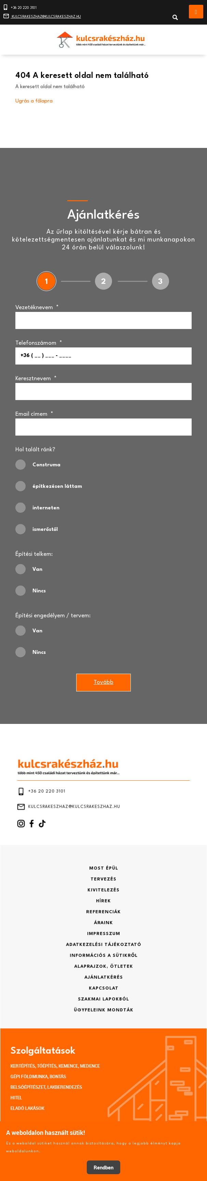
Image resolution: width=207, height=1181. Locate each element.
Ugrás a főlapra (34, 103)
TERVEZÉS (103, 892)
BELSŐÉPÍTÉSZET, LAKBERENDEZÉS (61, 1045)
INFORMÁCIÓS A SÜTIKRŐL (103, 948)
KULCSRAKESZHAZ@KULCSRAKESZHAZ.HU (42, 14)
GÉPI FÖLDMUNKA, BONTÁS (55, 1037)
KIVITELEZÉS (103, 900)
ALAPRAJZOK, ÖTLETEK (103, 956)
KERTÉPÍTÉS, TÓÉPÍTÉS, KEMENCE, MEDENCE (68, 1029)
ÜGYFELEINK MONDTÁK (103, 988)
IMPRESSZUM (103, 932)
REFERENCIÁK (103, 916)
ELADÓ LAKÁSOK (47, 1060)
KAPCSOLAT (103, 972)
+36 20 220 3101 (20, 6)
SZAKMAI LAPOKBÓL (103, 981)
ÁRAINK (103, 924)
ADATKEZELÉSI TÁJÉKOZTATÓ (103, 940)
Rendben (103, 1167)
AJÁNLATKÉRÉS (103, 964)
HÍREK (103, 908)
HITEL (39, 1052)
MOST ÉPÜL (103, 884)
